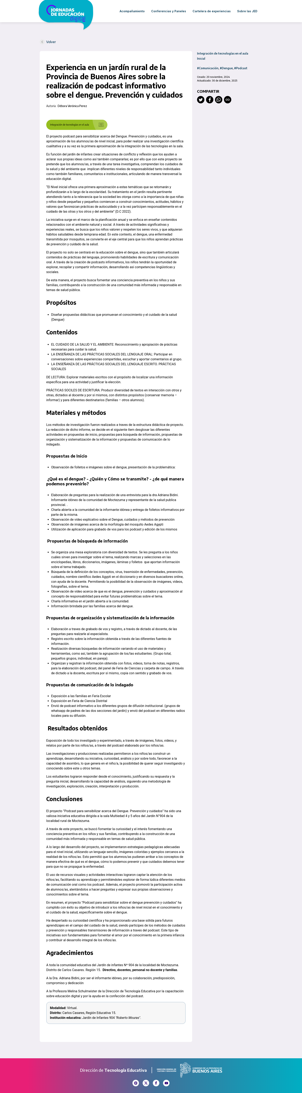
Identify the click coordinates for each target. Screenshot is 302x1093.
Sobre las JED (247, 11)
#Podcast (240, 68)
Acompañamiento (132, 11)
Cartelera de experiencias (212, 11)
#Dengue (226, 68)
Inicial (201, 58)
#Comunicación (207, 68)
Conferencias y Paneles (168, 11)
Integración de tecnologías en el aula (222, 53)
